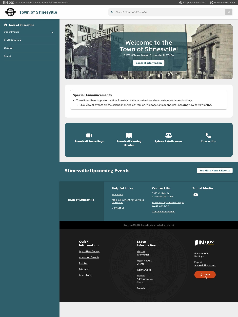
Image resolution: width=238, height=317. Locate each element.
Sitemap (84, 267)
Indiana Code (144, 267)
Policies (83, 261)
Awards (141, 286)
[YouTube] (195, 193)
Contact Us (118, 206)
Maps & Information (143, 251)
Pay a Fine (117, 192)
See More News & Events (214, 169)
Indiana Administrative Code (145, 277)
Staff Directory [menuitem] (12, 39)
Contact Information (149, 62)
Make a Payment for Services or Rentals (128, 199)
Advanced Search (89, 255)
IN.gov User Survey (89, 249)
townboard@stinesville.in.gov (168, 200)
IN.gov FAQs (85, 273)
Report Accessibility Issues (205, 262)
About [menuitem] (7, 55)
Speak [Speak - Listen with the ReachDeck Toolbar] (205, 274)
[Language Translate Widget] (192, 3)
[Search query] (207, 12)
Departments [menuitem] (13, 30)
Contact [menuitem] (8, 47)
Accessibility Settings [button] (201, 253)
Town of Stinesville (35, 12)
